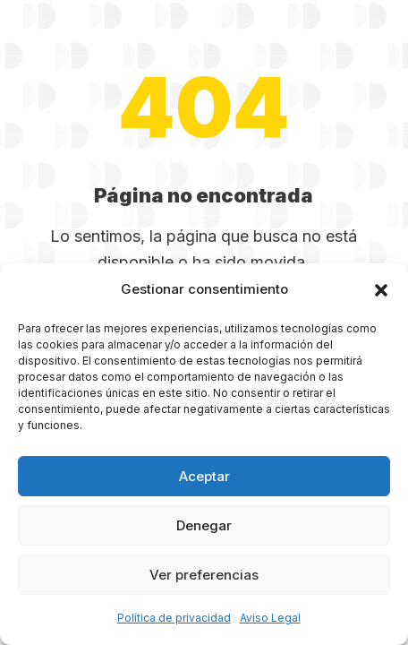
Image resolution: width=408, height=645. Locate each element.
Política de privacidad (174, 617)
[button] (381, 290)
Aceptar (204, 476)
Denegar (204, 525)
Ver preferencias (204, 574)
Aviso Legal (270, 617)
